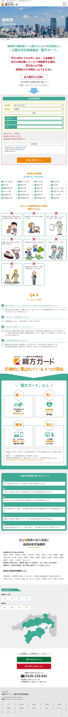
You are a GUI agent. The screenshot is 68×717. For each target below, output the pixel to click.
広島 (26, 598)
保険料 (34, 704)
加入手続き (21, 704)
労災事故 (8, 708)
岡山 (19, 598)
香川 (4, 607)
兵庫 (12, 598)
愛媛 (12, 607)
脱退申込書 (19, 147)
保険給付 (60, 704)
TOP (8, 704)
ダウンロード (60, 708)
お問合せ (34, 708)
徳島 (19, 607)
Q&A (47, 708)
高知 (26, 607)
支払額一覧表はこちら (34, 160)
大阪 (4, 598)
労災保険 (47, 704)
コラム (8, 712)
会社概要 (21, 708)
